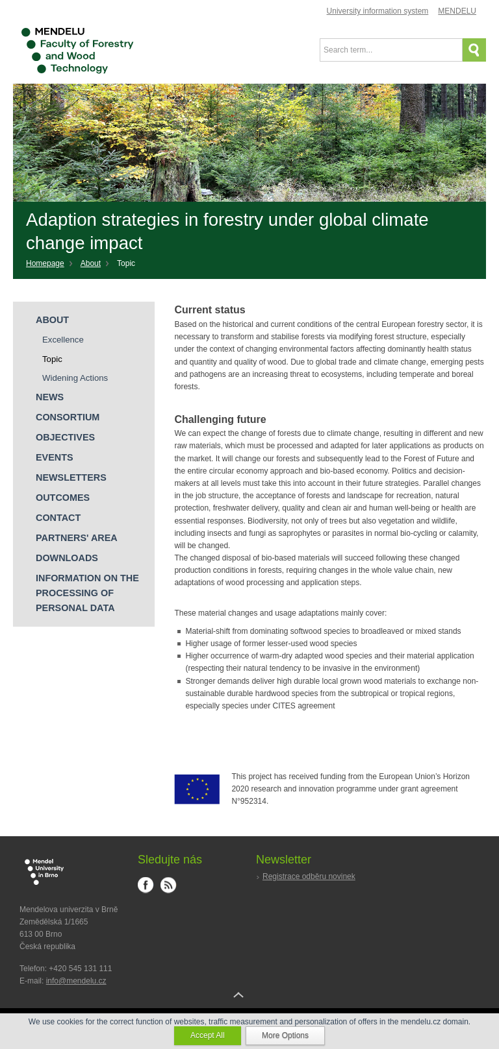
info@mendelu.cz (76, 980)
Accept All (207, 1035)
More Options (285, 1035)
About (91, 263)
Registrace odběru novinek (308, 876)
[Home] (50, 264)
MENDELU (457, 11)
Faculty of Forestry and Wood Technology (78, 51)
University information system (378, 11)
